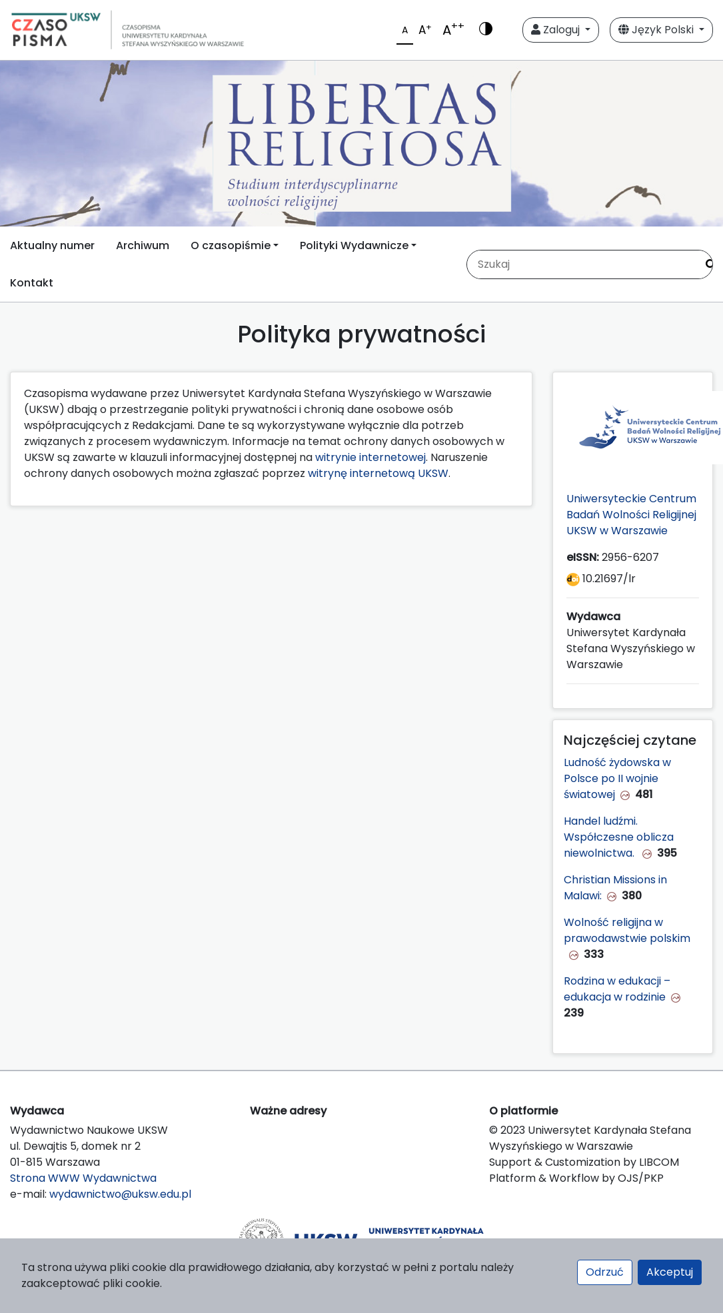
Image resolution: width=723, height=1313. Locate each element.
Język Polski (657, 29)
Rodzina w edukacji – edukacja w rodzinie (617, 989)
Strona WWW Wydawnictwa (83, 1178)
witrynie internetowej (370, 457)
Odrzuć (605, 1272)
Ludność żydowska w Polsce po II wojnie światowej (617, 778)
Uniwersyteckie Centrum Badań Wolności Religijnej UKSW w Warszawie (631, 514)
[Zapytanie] (581, 264)
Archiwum (142, 245)
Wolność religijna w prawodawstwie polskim (627, 930)
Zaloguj (556, 29)
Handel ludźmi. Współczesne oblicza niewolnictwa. (619, 837)
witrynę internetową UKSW (378, 473)
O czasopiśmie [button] (231, 245)
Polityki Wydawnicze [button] (354, 245)
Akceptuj (669, 1272)
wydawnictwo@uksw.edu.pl (120, 1194)
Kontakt (31, 282)
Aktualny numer (52, 245)
